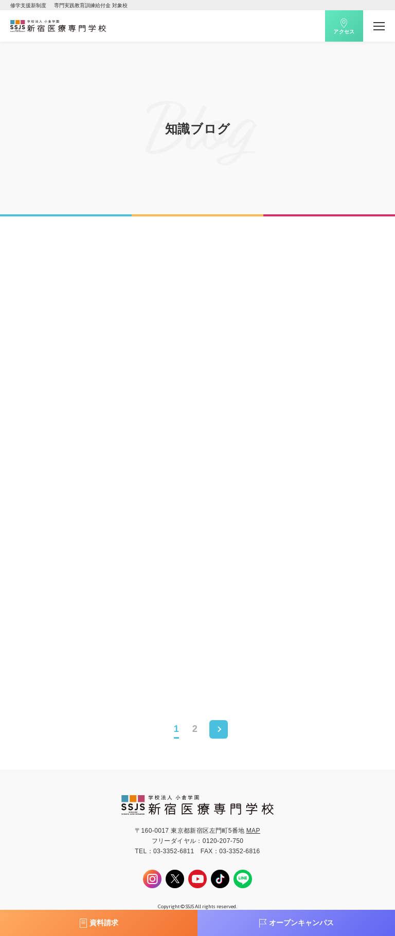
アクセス (344, 31)
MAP (253, 830)
